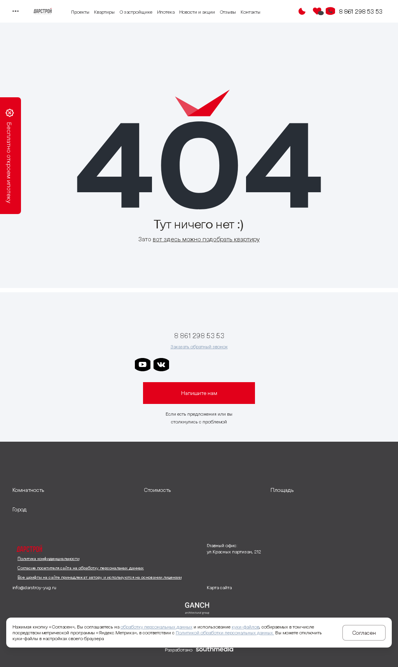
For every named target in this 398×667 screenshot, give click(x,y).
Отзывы (228, 12)
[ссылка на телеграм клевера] (217, 364)
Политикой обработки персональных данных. (225, 632)
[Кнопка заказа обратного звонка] (330, 11)
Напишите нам (199, 393)
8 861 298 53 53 (360, 11)
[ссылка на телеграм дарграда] (198, 364)
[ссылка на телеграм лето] (254, 364)
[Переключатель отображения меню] (15, 11)
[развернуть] (74, 490)
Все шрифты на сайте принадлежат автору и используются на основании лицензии (99, 577)
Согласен (364, 632)
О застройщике (135, 12)
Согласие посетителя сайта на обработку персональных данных (80, 567)
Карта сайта (219, 587)
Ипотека (166, 12)
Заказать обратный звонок (199, 346)
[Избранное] (317, 11)
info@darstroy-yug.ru (34, 587)
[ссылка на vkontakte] (161, 364)
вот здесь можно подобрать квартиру (206, 239)
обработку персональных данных (156, 627)
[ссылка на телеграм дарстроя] (180, 364)
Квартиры (104, 12)
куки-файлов (245, 627)
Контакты (250, 12)
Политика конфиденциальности (48, 558)
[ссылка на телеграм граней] (236, 364)
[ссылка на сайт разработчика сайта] (214, 649)
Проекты (80, 12)
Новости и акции (197, 12)
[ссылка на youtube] (142, 364)
